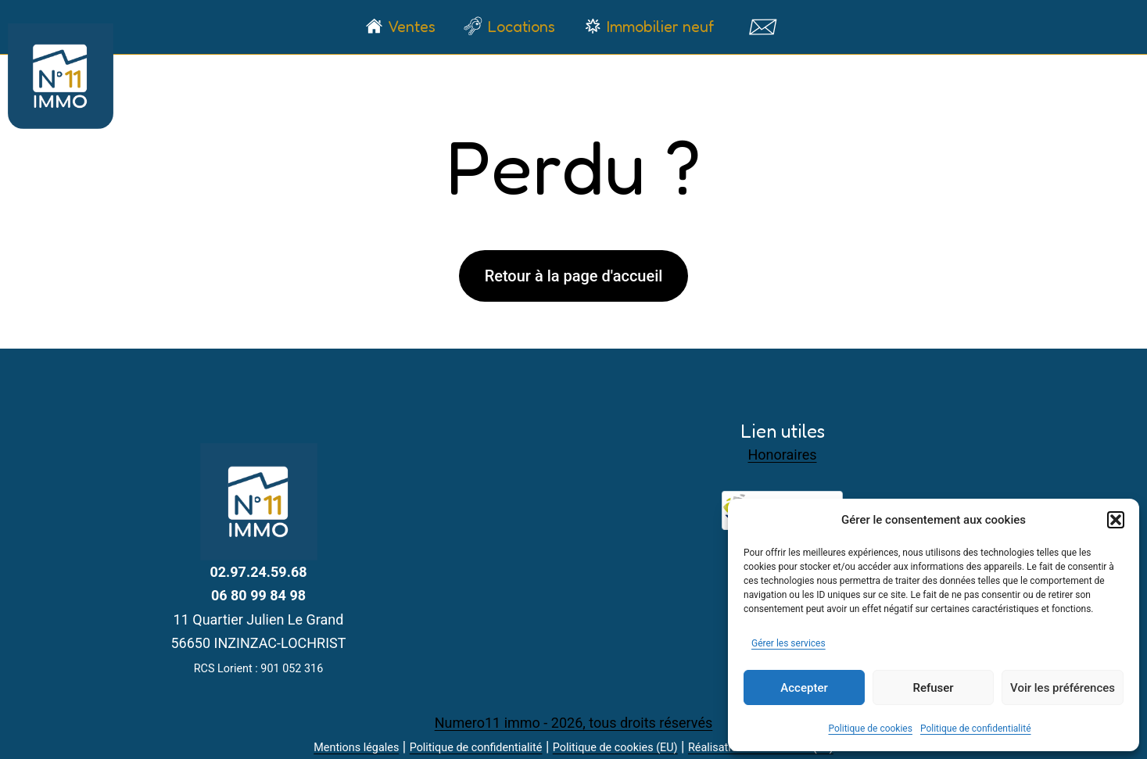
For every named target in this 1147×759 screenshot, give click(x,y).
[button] (1116, 520)
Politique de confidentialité (975, 728)
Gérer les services (788, 643)
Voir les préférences (1062, 688)
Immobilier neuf (660, 26)
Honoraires (782, 454)
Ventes (412, 26)
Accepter (803, 688)
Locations (521, 26)
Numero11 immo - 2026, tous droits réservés (574, 722)
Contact (762, 26)
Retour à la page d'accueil (574, 276)
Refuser (932, 688)
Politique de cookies (870, 728)
